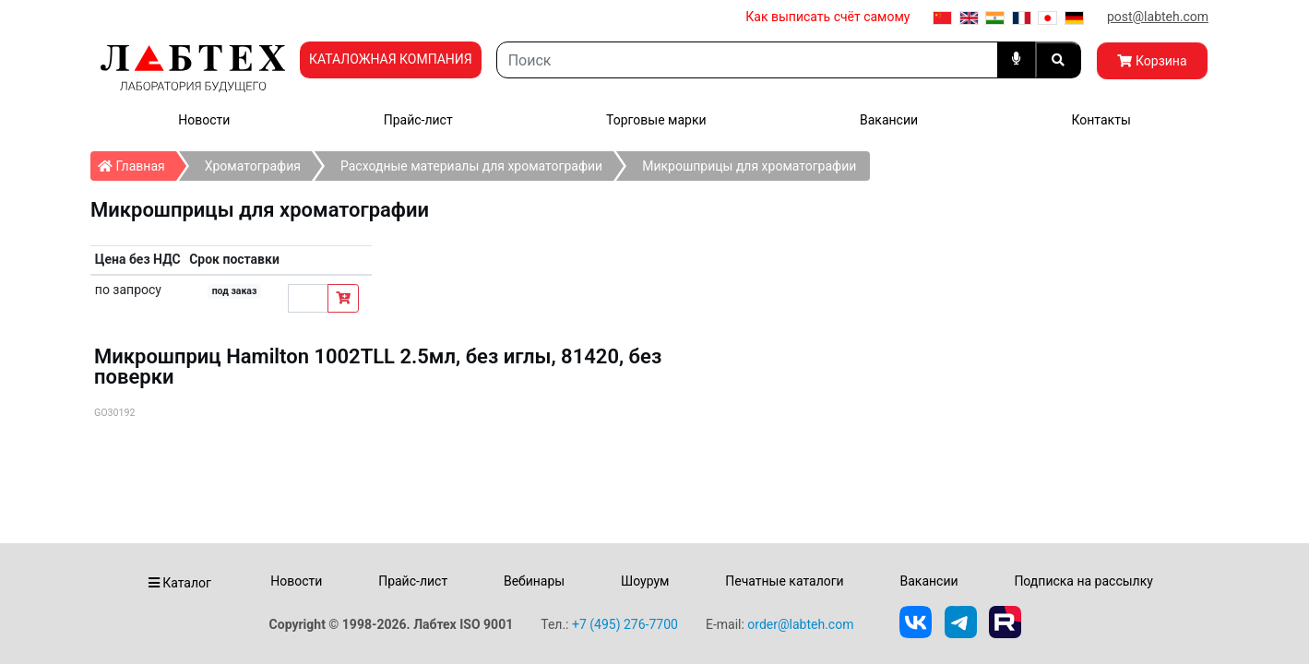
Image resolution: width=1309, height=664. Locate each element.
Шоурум (645, 581)
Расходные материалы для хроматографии (471, 166)
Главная (137, 162)
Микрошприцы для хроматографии (749, 166)
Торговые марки (656, 120)
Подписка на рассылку (1083, 581)
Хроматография (253, 166)
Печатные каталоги (784, 581)
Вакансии (889, 120)
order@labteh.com (800, 624)
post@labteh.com (1157, 16)
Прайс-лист (418, 120)
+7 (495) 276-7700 (625, 624)
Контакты (1100, 120)
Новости (204, 120)
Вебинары (534, 581)
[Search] (747, 60)
